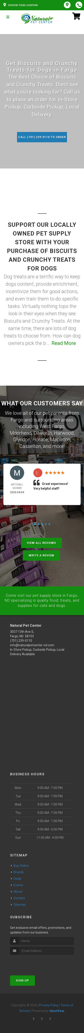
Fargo (17, 419)
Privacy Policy (48, 1003)
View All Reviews (41, 541)
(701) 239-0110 (21, 639)
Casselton (30, 445)
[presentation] (34, 961)
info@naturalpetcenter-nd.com (32, 644)
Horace (40, 438)
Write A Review (41, 554)
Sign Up (22, 979)
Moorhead (21, 432)
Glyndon (21, 438)
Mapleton (60, 438)
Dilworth (43, 432)
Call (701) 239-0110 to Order (42, 137)
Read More (64, 343)
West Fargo (51, 426)
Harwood (64, 432)
